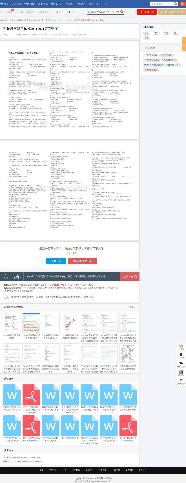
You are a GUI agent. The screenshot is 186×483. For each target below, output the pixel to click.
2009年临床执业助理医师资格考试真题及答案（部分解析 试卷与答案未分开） (108, 329)
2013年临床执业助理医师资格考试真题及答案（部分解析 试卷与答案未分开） (12, 359)
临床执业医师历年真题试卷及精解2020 (128, 356)
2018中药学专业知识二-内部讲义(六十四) (89, 397)
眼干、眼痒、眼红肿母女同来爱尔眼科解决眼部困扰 (70, 399)
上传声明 (116, 470)
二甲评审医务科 (150, 55)
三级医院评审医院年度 (153, 65)
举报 (31, 12)
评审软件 (29, 3)
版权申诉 (43, 12)
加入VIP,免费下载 (172, 11)
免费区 (81, 3)
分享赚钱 (6, 12)
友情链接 (129, 470)
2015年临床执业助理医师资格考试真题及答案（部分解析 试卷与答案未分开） (31, 359)
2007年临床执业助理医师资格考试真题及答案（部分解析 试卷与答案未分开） (89, 329)
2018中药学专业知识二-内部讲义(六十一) (108, 397)
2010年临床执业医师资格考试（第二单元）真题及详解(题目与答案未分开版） (89, 359)
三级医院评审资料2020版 (26, 20)
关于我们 (76, 470)
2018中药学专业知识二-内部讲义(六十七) (50, 397)
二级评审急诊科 (150, 70)
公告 (64, 470)
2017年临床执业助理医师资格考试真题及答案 (50, 358)
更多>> (132, 307)
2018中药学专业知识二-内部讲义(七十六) (108, 428)
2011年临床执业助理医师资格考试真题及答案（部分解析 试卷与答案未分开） (128, 329)
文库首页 (16, 3)
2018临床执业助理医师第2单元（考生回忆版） (70, 358)
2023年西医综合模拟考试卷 (12, 326)
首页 (11, 20)
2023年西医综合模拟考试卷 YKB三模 (50, 326)
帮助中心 (53, 470)
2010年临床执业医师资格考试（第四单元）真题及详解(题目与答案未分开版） (108, 359)
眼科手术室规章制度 (70, 427)
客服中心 (69, 3)
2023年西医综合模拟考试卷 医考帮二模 (70, 326)
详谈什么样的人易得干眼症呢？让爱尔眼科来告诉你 (31, 399)
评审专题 (43, 3)
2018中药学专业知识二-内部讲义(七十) (12, 428)
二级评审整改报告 (172, 65)
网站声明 (89, 470)
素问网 (4, 3)
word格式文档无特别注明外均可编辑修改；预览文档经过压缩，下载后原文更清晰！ (67, 276)
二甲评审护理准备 (151, 60)
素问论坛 (56, 3)
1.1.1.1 (70, 20)
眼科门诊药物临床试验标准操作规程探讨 (31, 428)
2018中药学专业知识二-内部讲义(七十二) (50, 428)
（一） (63, 20)
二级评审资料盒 (166, 55)
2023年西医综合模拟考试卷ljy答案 (31, 326)
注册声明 (102, 470)
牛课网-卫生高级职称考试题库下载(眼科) (12, 397)
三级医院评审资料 (169, 60)
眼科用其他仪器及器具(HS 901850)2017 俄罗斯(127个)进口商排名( (89, 431)
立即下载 (147, 11)
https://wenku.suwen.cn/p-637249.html (27, 461)
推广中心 (102, 3)
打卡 (91, 3)
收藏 (19, 12)
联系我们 (142, 470)
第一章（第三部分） (46, 20)
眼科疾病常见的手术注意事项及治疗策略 (128, 397)
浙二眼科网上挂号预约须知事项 (128, 428)
